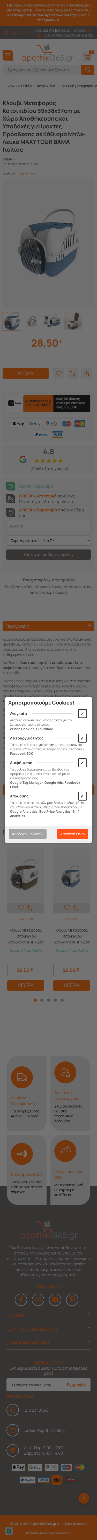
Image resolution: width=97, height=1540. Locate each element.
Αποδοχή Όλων (72, 833)
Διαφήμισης (21, 762)
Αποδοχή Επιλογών (27, 833)
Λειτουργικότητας (26, 738)
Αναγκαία (18, 713)
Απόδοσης (19, 796)
